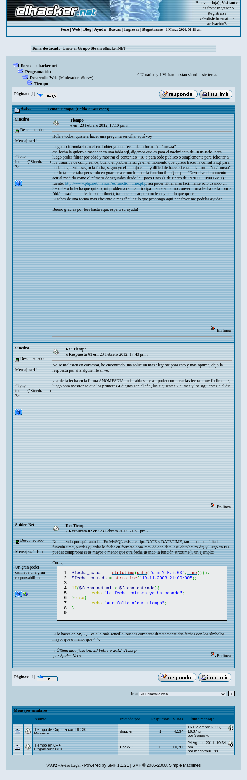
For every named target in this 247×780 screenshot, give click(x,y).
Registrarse (152, 29)
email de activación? (220, 21)
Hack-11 (127, 753)
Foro (65, 29)
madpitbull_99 (206, 757)
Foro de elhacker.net (39, 65)
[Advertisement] (149, 271)
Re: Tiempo (76, 349)
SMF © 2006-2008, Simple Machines (166, 771)
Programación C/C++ (49, 755)
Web (76, 29)
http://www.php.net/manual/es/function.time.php (105, 183)
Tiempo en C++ (47, 751)
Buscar (115, 29)
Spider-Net (25, 524)
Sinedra (22, 119)
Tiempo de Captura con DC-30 (60, 736)
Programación (38, 71)
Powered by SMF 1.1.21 (106, 771)
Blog (87, 29)
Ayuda (100, 29)
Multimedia (41, 739)
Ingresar (224, 8)
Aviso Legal (70, 771)
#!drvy (86, 77)
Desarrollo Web (44, 77)
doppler (126, 737)
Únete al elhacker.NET (94, 48)
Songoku (201, 742)
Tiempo (41, 83)
